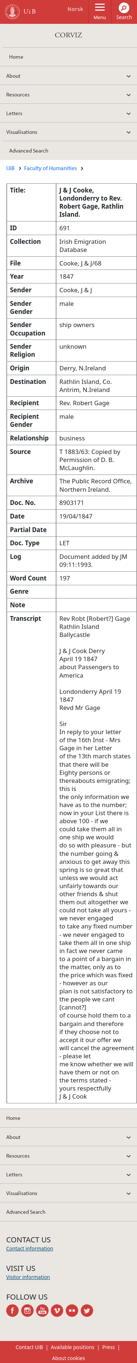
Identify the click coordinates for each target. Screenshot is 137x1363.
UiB (10, 168)
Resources (18, 94)
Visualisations (21, 131)
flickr (73, 1310)
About (13, 75)
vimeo (58, 1310)
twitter (88, 1310)
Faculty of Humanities (50, 168)
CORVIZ (68, 35)
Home (16, 56)
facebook (13, 1310)
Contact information (29, 1248)
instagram (28, 1310)
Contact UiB (29, 1347)
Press (108, 1347)
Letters (14, 113)
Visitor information (28, 1277)
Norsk (75, 9)
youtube (43, 1310)
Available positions (72, 1347)
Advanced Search (28, 150)
